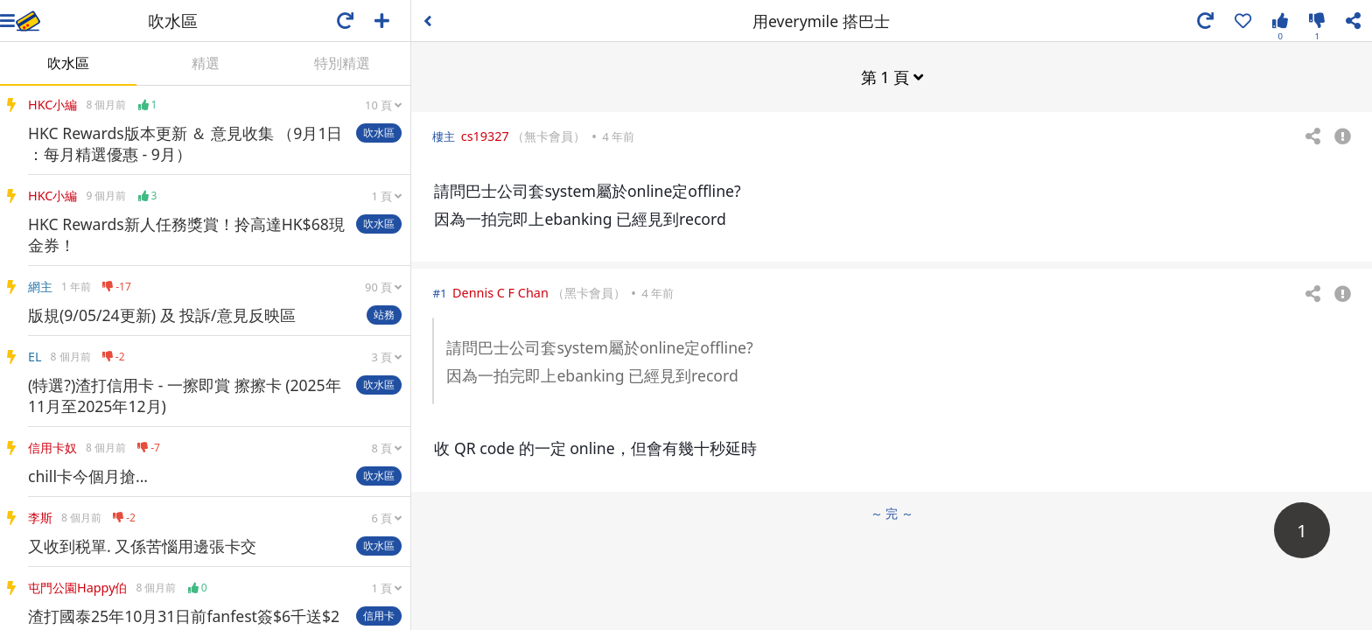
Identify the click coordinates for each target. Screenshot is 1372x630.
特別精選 (342, 63)
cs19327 (485, 136)
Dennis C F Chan (500, 292)
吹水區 (68, 63)
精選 (206, 63)
